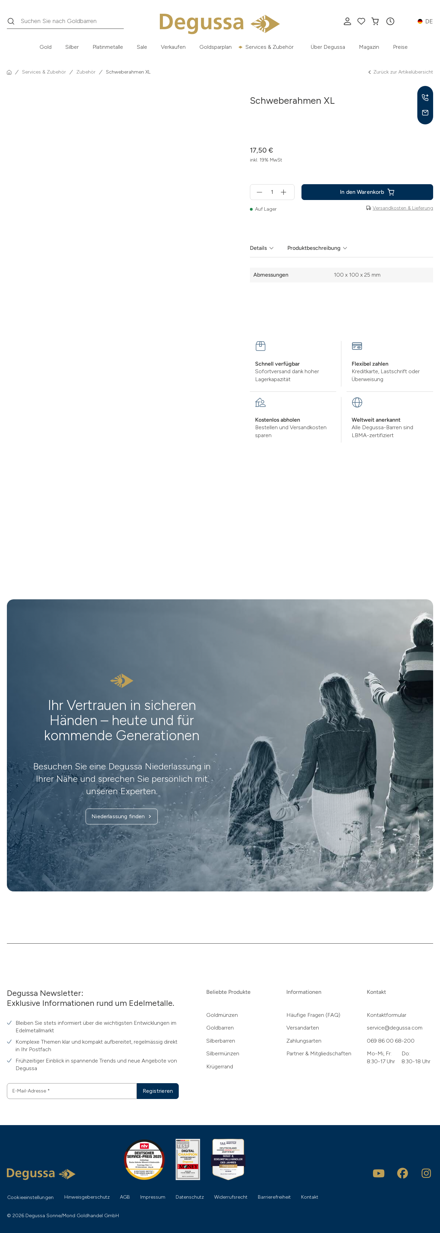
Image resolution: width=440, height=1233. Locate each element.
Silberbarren (220, 1040)
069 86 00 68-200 (391, 1040)
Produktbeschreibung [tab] (313, 248)
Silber (72, 47)
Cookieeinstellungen (30, 1197)
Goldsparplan (215, 47)
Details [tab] (258, 248)
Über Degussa (328, 47)
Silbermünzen (222, 1053)
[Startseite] (9, 72)
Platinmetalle (107, 47)
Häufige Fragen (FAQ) (313, 1015)
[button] (390, 21)
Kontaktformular (386, 1015)
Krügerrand (219, 1066)
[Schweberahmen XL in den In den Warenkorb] (367, 192)
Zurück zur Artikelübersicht (400, 72)
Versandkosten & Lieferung (403, 208)
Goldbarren (220, 1027)
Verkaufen (173, 47)
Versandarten (302, 1027)
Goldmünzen (222, 1015)
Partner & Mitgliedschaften (318, 1053)
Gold (46, 47)
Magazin (369, 47)
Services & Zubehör (269, 47)
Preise (400, 47)
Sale (142, 47)
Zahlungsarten (303, 1040)
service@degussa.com (394, 1027)
